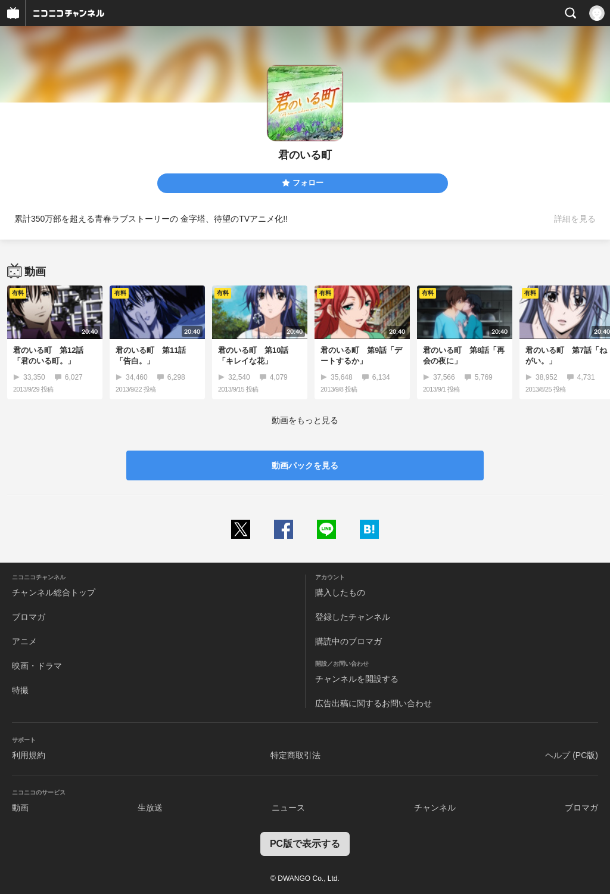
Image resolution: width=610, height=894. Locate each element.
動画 (20, 807)
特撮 (20, 690)
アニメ (24, 641)
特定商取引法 (295, 755)
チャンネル (435, 807)
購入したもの (340, 592)
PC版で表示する (305, 844)
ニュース (288, 807)
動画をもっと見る (305, 420)
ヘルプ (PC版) (571, 755)
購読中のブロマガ (348, 641)
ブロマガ (28, 617)
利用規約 (28, 755)
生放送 (150, 807)
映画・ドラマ (37, 665)
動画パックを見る (305, 465)
